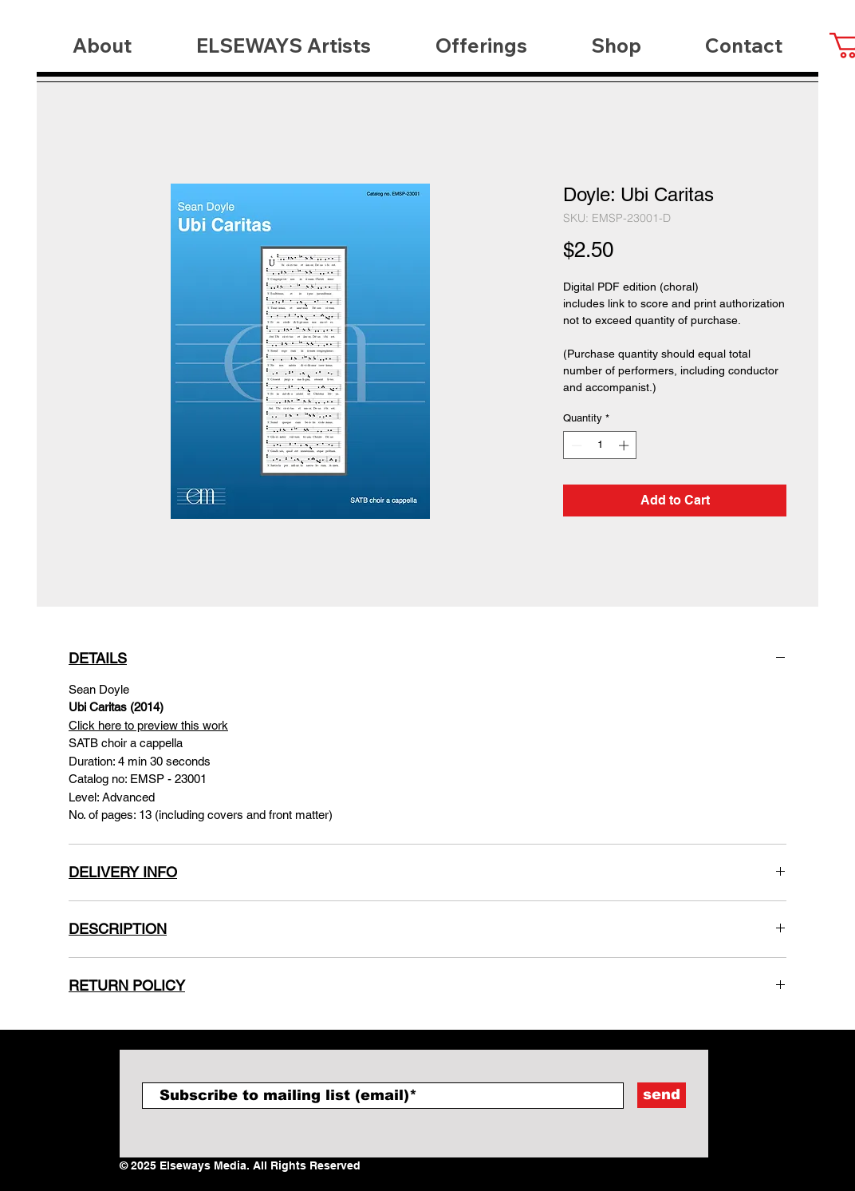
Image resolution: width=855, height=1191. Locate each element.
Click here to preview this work (148, 725)
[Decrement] (575, 445)
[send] (661, 1095)
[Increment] (625, 445)
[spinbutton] (600, 445)
